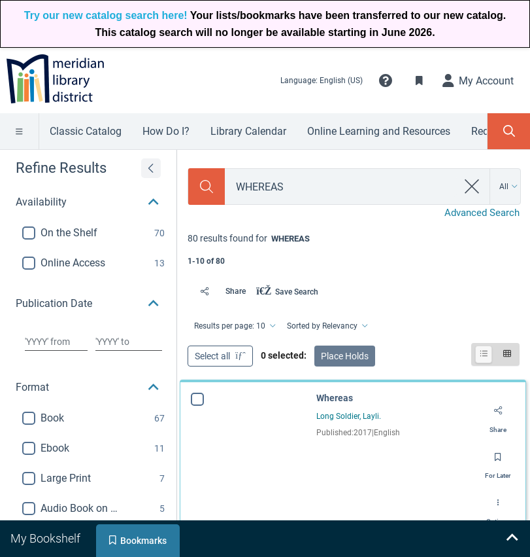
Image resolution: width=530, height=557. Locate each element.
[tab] (46, 538)
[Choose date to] (128, 341)
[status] (354, 248)
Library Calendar (248, 131)
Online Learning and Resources (378, 131)
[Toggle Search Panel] (509, 131)
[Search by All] (508, 186)
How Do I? (166, 131)
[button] (385, 80)
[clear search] (472, 186)
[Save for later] (498, 461)
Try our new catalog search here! (106, 15)
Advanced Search (482, 213)
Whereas (334, 398)
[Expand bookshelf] (511, 538)
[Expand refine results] (151, 168)
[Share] (219, 291)
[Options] (498, 507)
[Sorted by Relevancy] (326, 326)
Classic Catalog (86, 131)
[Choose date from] (56, 341)
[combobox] (340, 187)
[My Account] (478, 80)
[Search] (206, 186)
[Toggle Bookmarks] (419, 80)
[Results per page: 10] (234, 326)
